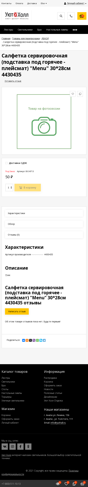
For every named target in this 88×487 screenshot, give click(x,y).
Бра (4, 385)
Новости (48, 389)
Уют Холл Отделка (53, 400)
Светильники (8, 381)
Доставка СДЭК (16, 162)
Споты (5, 389)
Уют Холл (6, 455)
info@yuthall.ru (58, 422)
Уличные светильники (13, 400)
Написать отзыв (17, 311)
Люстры (6, 377)
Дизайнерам (50, 396)
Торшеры (6, 396)
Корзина (48, 381)
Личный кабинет (10, 422)
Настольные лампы (12, 392)
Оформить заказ (53, 385)
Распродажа (50, 377)
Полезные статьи (53, 392)
